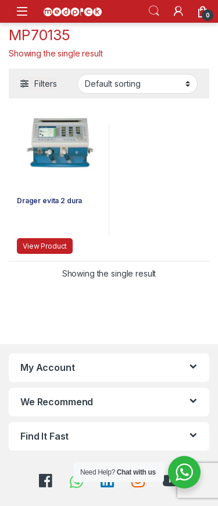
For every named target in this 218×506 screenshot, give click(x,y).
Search (154, 11)
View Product (45, 246)
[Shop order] (137, 84)
